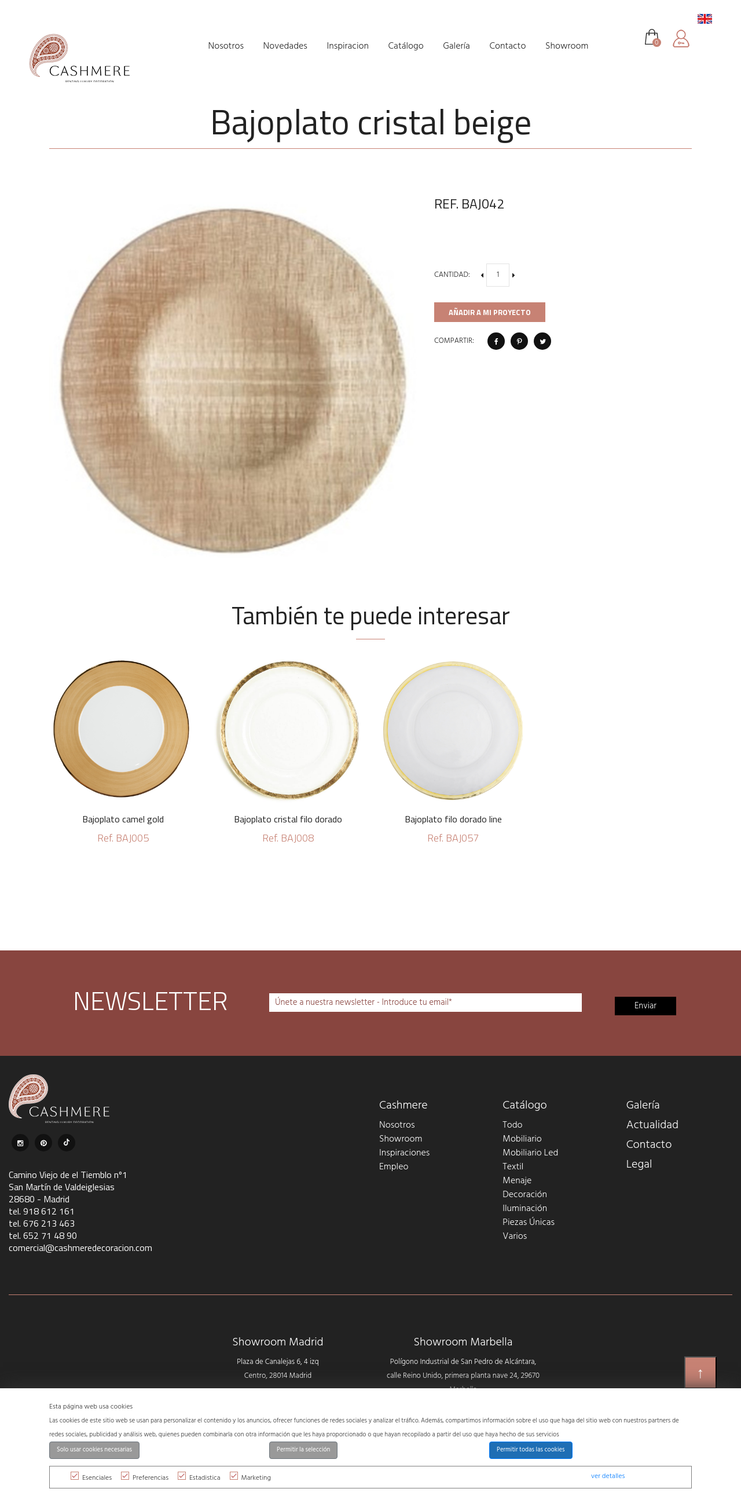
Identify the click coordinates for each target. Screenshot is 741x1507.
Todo (512, 1125)
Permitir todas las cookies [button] (531, 1450)
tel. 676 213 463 (42, 1223)
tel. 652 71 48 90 (43, 1235)
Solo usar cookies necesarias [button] (94, 1450)
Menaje (516, 1180)
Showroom (400, 1139)
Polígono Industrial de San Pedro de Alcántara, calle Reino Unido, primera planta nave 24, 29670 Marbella (463, 1376)
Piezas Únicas (528, 1222)
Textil (512, 1167)
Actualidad (652, 1125)
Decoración (524, 1194)
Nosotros (396, 1125)
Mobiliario (521, 1139)
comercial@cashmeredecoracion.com (80, 1247)
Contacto (649, 1145)
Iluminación (524, 1208)
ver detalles (608, 1476)
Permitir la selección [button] (303, 1450)
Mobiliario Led (530, 1153)
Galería (643, 1105)
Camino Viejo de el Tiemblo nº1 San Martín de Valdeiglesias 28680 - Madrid (68, 1187)
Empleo (393, 1167)
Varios (514, 1236)
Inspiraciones (404, 1153)
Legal (639, 1164)
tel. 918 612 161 (42, 1211)
